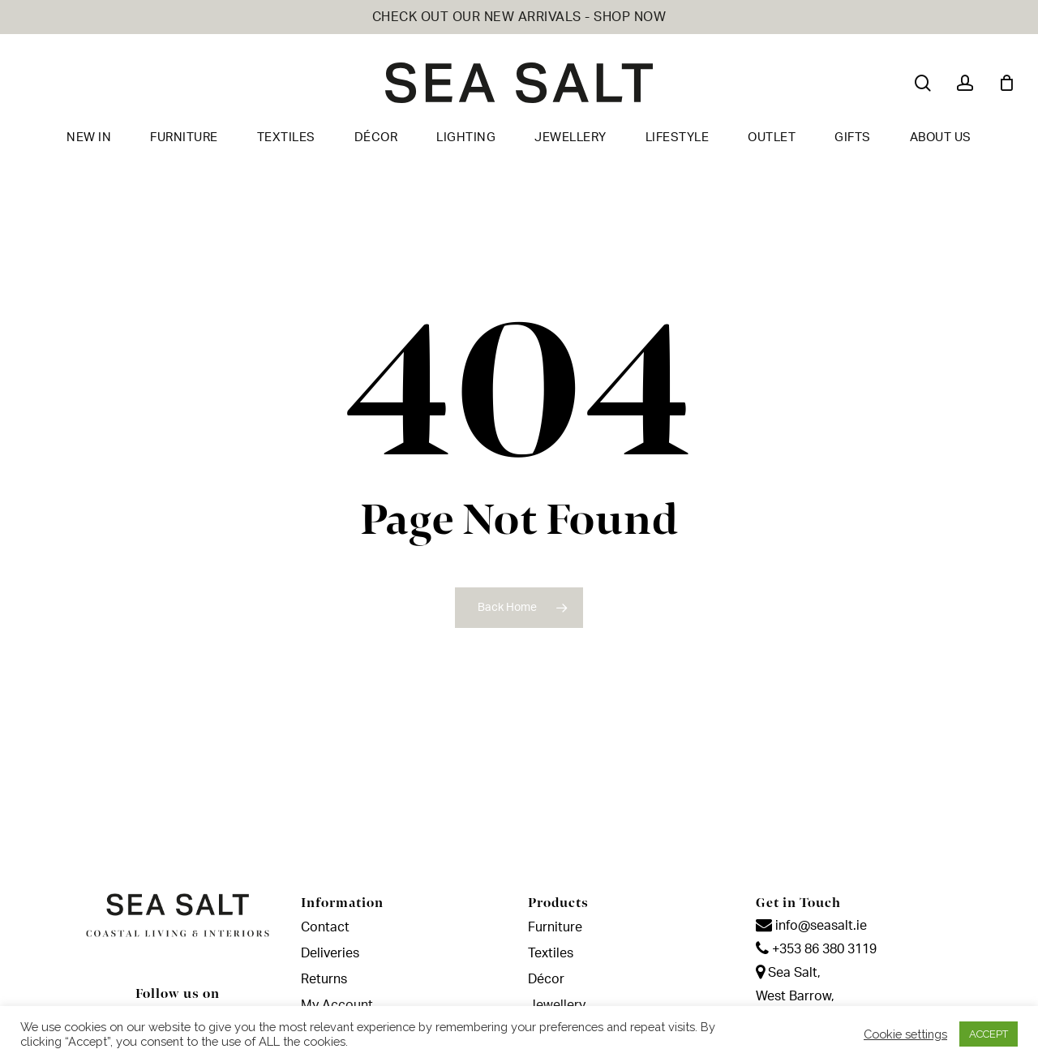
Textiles (550, 953)
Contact (325, 927)
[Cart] (1006, 83)
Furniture (555, 927)
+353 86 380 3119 (816, 949)
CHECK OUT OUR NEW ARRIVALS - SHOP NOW (519, 17)
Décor (546, 979)
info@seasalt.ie (811, 925)
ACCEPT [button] (988, 1034)
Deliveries (330, 953)
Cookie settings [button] (905, 1034)
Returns (324, 979)
